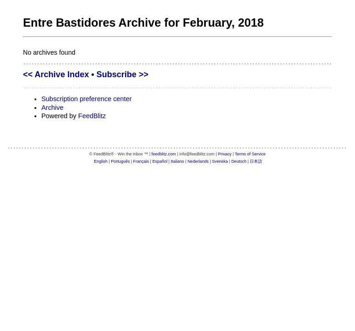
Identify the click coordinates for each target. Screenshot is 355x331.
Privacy (225, 154)
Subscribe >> (123, 74)
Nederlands (198, 161)
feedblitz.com (164, 154)
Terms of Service (250, 154)
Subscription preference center (86, 99)
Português (120, 161)
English (101, 161)
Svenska (220, 161)
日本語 (256, 161)
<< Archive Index (56, 74)
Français (141, 161)
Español (159, 161)
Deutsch (238, 161)
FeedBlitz (92, 116)
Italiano (177, 161)
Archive (52, 107)
